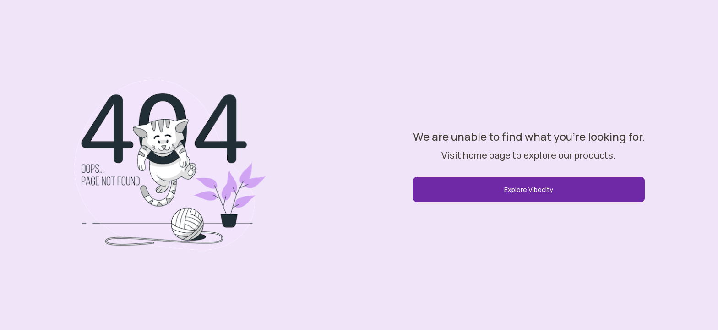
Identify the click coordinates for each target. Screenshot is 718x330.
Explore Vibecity (528, 189)
